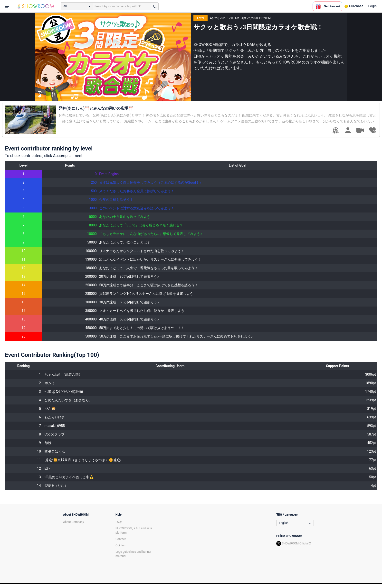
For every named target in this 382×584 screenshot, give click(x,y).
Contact (120, 539)
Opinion (120, 545)
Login (372, 6)
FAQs (118, 522)
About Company (73, 522)
